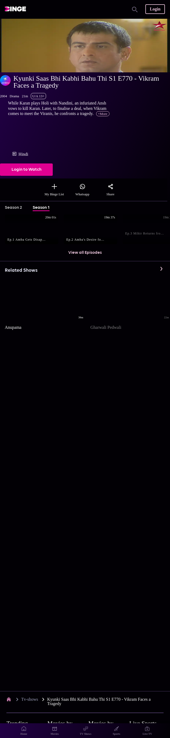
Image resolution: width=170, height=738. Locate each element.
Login (155, 9)
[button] (34, 229)
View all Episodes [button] (85, 253)
